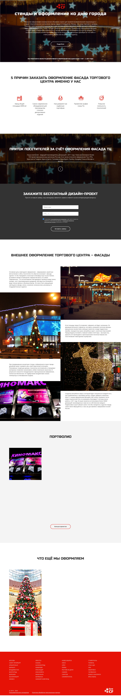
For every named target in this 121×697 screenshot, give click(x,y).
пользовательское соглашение (58, 219)
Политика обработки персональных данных (46, 694)
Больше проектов (60, 528)
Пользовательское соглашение (19, 694)
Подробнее (60, 44)
